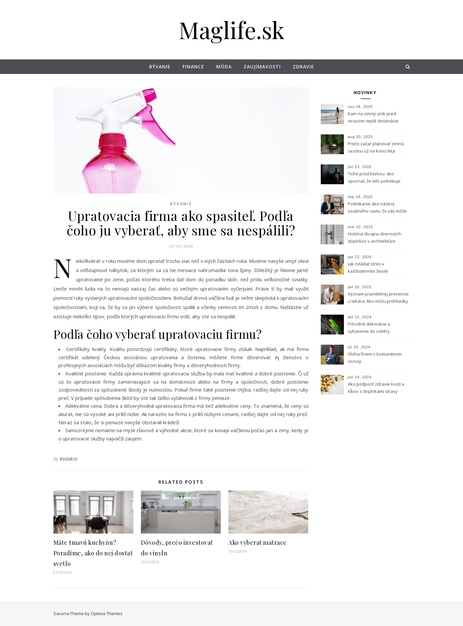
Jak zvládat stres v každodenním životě (368, 267)
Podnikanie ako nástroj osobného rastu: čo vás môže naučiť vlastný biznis (377, 208)
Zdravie (303, 66)
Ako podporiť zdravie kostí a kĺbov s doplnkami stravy (376, 387)
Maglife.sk (231, 29)
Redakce (69, 459)
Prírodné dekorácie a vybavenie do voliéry (369, 327)
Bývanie (160, 66)
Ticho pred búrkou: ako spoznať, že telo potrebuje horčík (374, 178)
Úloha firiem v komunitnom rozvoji (375, 357)
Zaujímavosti (262, 66)
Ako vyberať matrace (257, 542)
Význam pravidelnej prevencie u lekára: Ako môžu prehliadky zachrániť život (378, 298)
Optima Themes (106, 613)
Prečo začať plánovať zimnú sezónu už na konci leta (376, 147)
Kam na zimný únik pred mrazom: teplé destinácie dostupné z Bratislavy (373, 118)
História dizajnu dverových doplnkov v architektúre (374, 237)
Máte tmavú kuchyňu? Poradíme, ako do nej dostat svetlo (93, 553)
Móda (224, 66)
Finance (193, 66)
